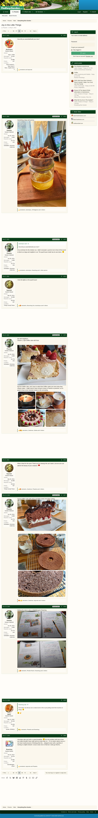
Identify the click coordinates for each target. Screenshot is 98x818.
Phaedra (5, 27)
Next (34, 31)
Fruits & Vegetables (79, 87)
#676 (64, 460)
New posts (5, 15)
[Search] (93, 12)
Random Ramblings (79, 77)
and (26, 69)
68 (19, 31)
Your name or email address (79, 35)
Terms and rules (72, 812)
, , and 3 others (32, 210)
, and (30, 729)
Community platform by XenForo (49, 815)
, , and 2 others (32, 489)
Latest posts (78, 62)
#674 (64, 276)
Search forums (13, 15)
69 (22, 31)
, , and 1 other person (33, 270)
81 (30, 31)
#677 (64, 495)
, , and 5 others (33, 430)
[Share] (61, 35)
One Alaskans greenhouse (81, 65)
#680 (64, 735)
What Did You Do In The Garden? (83, 99)
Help (87, 812)
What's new (27, 12)
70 (25, 31)
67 (16, 31)
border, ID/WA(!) (10, 729)
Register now (89, 55)
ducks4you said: (23, 243)
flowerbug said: (22, 704)
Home (6, 12)
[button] (32, 12)
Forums (16, 12)
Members (40, 12)
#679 (64, 700)
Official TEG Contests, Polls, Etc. (82, 96)
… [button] (10, 31)
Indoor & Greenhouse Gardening (82, 69)
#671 (64, 35)
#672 (64, 116)
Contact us (64, 812)
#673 (64, 239)
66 (13, 31)
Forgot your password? (77, 47)
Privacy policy (81, 812)
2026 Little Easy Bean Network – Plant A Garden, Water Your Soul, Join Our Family (83, 81)
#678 (64, 606)
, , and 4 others (34, 305)
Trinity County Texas (9, 305)
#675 (64, 335)
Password (74, 41)
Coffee (76, 72)
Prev (5, 31)
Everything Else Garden (80, 104)
